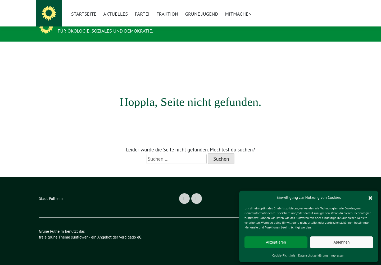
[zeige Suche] (334, 8)
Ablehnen (341, 242)
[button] (370, 197)
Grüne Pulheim (86, 27)
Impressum (339, 255)
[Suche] (327, 8)
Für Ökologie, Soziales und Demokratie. (112, 34)
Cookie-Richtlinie (283, 255)
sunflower (80, 233)
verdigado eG (134, 233)
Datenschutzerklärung (312, 255)
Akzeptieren (275, 242)
